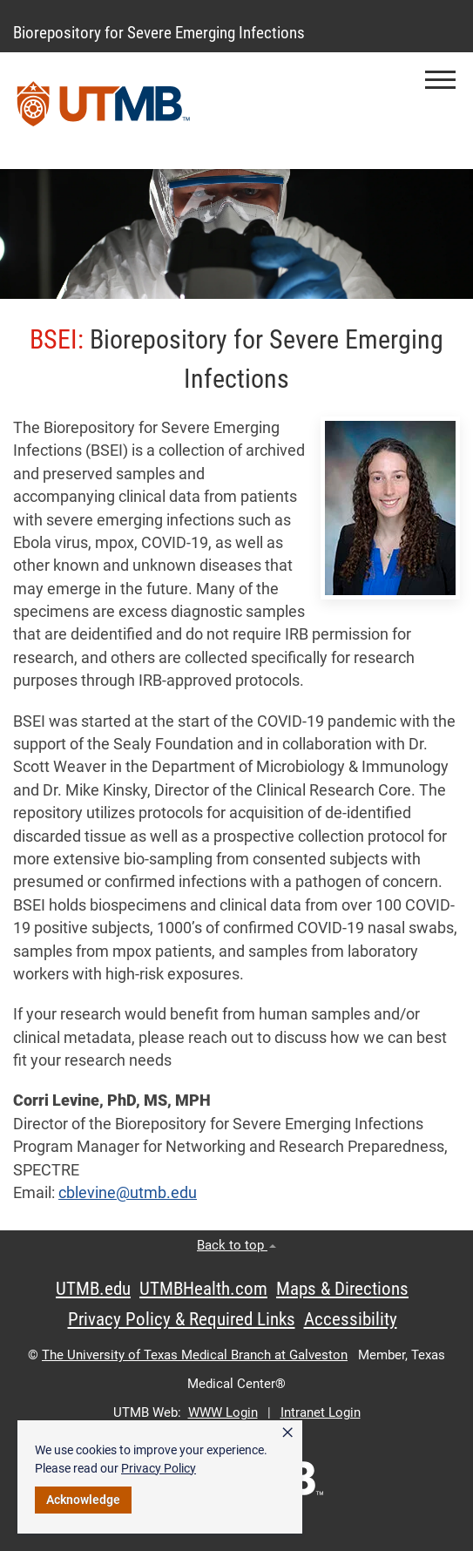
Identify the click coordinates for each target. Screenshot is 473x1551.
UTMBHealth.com (203, 1288)
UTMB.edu (93, 1288)
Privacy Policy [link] (158, 1468)
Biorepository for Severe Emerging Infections (159, 33)
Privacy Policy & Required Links (181, 1319)
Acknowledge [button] (83, 1500)
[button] (440, 79)
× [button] (287, 1432)
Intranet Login (320, 1412)
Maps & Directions (342, 1288)
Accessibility (350, 1319)
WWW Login (223, 1412)
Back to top (236, 1245)
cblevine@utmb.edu (127, 1193)
